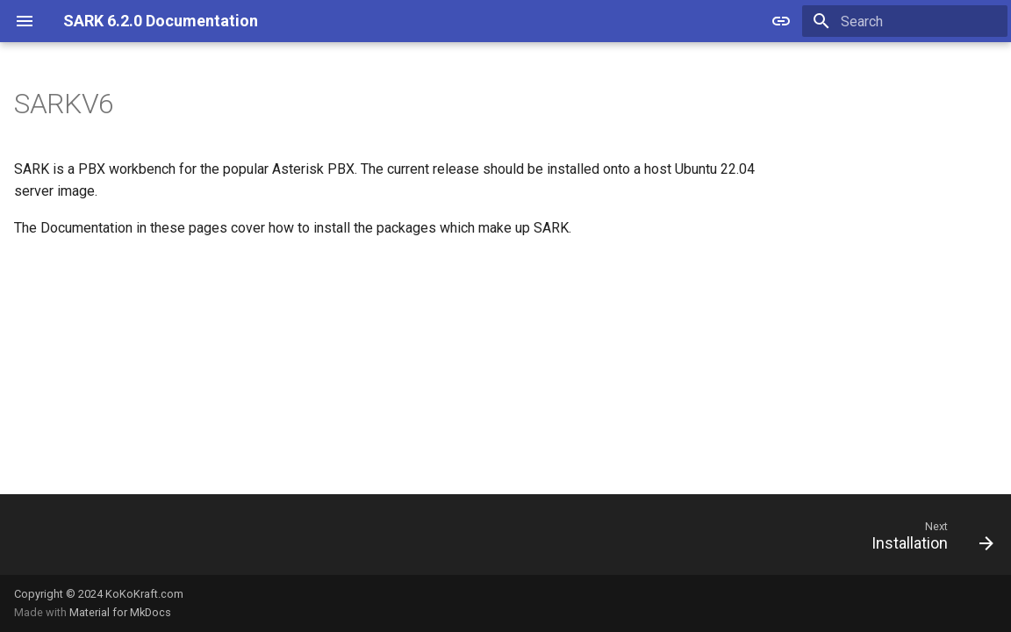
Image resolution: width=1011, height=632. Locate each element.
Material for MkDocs (120, 612)
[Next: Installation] (926, 539)
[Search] (904, 21)
